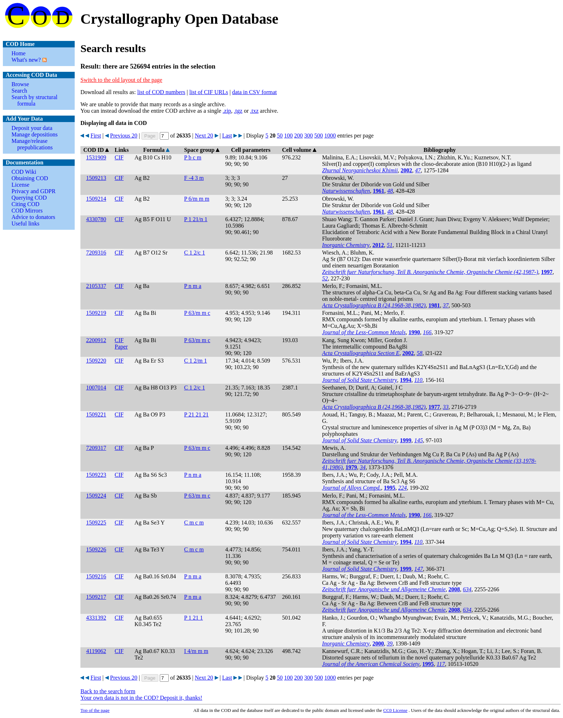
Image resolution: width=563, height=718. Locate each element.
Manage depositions (34, 134)
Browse (20, 84)
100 (288, 135)
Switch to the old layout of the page (121, 80)
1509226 (96, 549)
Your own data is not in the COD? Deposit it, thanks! (141, 698)
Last (227, 135)
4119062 (96, 651)
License (20, 185)
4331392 (96, 618)
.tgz (238, 111)
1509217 (96, 597)
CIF (119, 157)
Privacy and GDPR (33, 191)
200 (298, 135)
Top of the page (95, 710)
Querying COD (29, 198)
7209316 (96, 253)
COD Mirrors (27, 211)
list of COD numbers (161, 92)
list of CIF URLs (208, 92)
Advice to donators (33, 217)
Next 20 (204, 135)
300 (308, 135)
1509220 (96, 361)
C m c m (194, 522)
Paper (121, 347)
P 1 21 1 (193, 618)
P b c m (192, 157)
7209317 (96, 448)
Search (19, 91)
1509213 (96, 178)
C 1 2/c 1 (194, 253)
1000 (330, 135)
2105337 (96, 286)
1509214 (96, 199)
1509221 (96, 414)
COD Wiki (23, 172)
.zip (227, 111)
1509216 (96, 576)
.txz (254, 111)
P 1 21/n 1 (196, 219)
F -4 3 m (194, 178)
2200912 (96, 340)
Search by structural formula (34, 100)
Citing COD (25, 204)
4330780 (96, 219)
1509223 (96, 475)
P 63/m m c (197, 313)
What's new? (26, 60)
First (95, 135)
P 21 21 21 (196, 414)
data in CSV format (254, 92)
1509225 (96, 522)
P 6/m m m (196, 199)
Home (18, 53)
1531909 (96, 157)
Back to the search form (107, 691)
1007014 (96, 387)
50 (280, 135)
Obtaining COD (29, 178)
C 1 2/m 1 (195, 361)
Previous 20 (124, 135)
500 (318, 135)
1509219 (96, 313)
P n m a (192, 286)
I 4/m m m (196, 651)
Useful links (25, 223)
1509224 (96, 496)
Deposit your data (31, 128)
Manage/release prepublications (32, 144)
